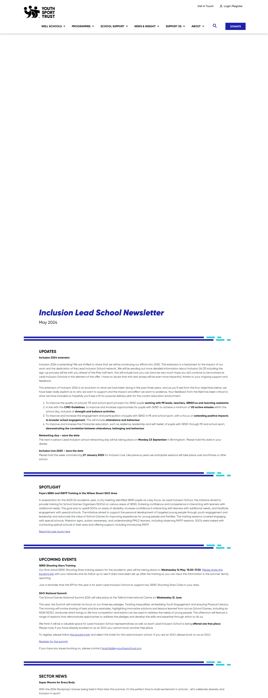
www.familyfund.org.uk (98, 575)
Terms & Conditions (216, 689)
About (198, 26)
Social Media (91, 689)
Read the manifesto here (54, 541)
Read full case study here (54, 263)
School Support (114, 26)
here (41, 470)
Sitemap (65, 689)
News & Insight (146, 26)
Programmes (83, 26)
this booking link (80, 366)
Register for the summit (53, 373)
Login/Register (233, 6)
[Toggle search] (214, 26)
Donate (235, 26)
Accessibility (150, 689)
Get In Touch (206, 6)
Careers (44, 689)
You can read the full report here (59, 508)
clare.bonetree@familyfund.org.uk (60, 594)
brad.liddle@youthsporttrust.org (121, 380)
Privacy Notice (120, 689)
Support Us (175, 26)
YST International (180, 689)
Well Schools (53, 26)
